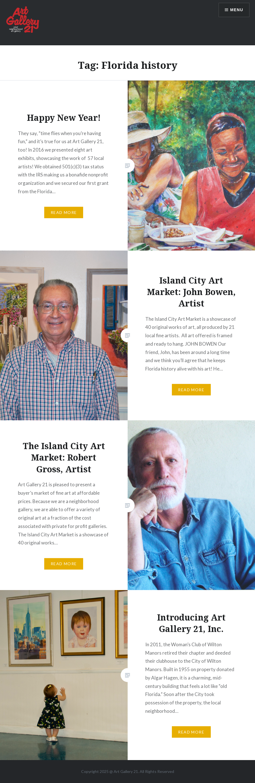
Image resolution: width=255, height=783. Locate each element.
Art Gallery (124, 771)
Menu (236, 10)
